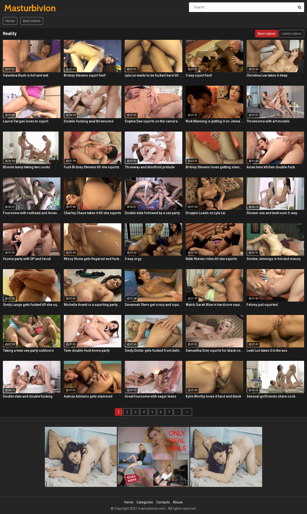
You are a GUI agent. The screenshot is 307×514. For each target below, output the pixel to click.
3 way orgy (133, 259)
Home (10, 21)
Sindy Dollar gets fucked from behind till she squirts (153, 350)
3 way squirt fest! (199, 75)
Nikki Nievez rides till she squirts (211, 259)
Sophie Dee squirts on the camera (151, 121)
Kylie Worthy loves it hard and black (213, 396)
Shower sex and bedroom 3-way (272, 213)
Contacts (163, 502)
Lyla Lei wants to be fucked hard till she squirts (153, 75)
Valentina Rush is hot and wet (25, 75)
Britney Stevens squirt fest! (85, 75)
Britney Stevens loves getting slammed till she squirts (214, 167)
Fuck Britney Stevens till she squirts (91, 167)
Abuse (178, 502)
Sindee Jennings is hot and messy (274, 259)
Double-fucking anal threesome (88, 121)
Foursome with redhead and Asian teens (31, 213)
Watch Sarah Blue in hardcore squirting (214, 305)
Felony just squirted (262, 305)
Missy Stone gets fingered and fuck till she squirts (92, 259)
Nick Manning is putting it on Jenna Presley (214, 121)
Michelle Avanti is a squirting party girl (92, 305)
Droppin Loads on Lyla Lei (205, 213)
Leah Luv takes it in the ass (267, 350)
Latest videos (291, 34)
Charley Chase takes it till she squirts (92, 213)
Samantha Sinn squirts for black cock (214, 350)
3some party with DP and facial (27, 259)
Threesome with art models (268, 121)
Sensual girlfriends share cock (271, 396)
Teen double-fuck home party (87, 350)
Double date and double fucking (28, 396)
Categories (144, 502)
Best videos (32, 21)
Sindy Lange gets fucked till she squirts (31, 305)
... (178, 412)
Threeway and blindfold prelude (150, 167)
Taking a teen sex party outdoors (28, 350)
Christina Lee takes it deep (267, 75)
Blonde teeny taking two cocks (26, 167)
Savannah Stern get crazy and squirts (153, 305)
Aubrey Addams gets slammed (88, 396)
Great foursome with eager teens (150, 396)
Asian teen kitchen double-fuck (271, 167)
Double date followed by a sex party (152, 213)
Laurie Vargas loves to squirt (25, 121)
